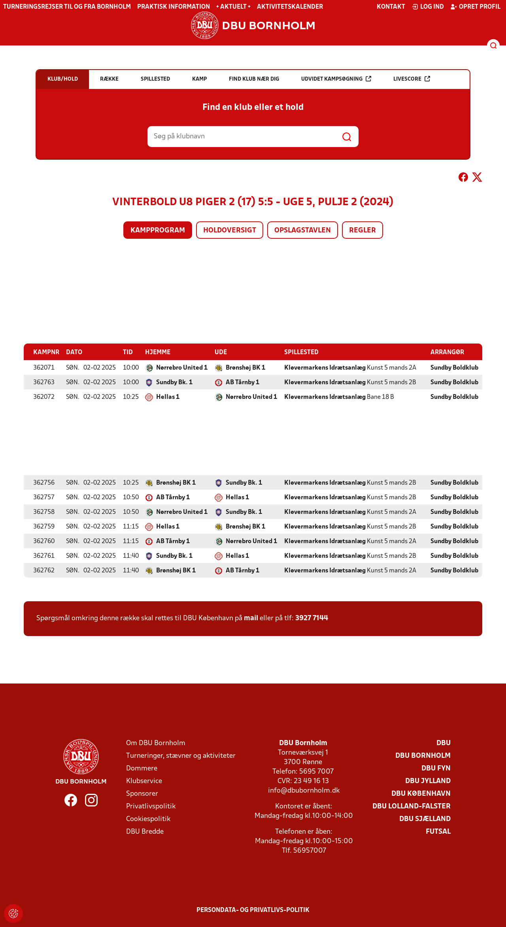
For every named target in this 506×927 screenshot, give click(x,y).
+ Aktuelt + (233, 7)
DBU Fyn (436, 768)
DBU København (421, 793)
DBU (443, 743)
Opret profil (475, 6)
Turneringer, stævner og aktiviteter (181, 755)
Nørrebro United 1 (182, 367)
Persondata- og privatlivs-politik (253, 910)
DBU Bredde (145, 831)
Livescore (411, 79)
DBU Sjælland (425, 819)
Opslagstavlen (302, 230)
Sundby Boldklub (454, 367)
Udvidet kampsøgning (336, 79)
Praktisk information (173, 7)
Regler (362, 230)
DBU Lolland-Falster (411, 806)
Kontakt (391, 7)
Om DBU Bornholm (155, 743)
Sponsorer (142, 793)
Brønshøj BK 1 (245, 367)
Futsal (438, 831)
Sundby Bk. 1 (174, 382)
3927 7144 (311, 618)
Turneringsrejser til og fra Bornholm (67, 7)
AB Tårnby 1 (242, 382)
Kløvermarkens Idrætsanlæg (325, 367)
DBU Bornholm (423, 755)
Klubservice (144, 781)
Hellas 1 (167, 397)
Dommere (141, 768)
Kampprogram (157, 230)
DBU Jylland (428, 781)
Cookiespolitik (148, 819)
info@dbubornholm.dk (304, 790)
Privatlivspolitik (151, 806)
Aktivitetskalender (290, 7)
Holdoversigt (229, 230)
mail (251, 618)
